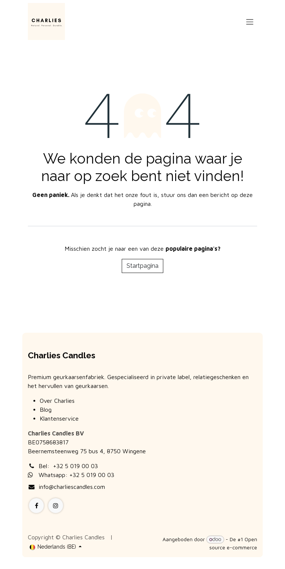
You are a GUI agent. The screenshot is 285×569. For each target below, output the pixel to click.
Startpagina (142, 265)
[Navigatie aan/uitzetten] (249, 21)
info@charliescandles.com (72, 486)
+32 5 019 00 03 (75, 466)
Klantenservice (59, 418)
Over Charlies (57, 400)
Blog (46, 409)
